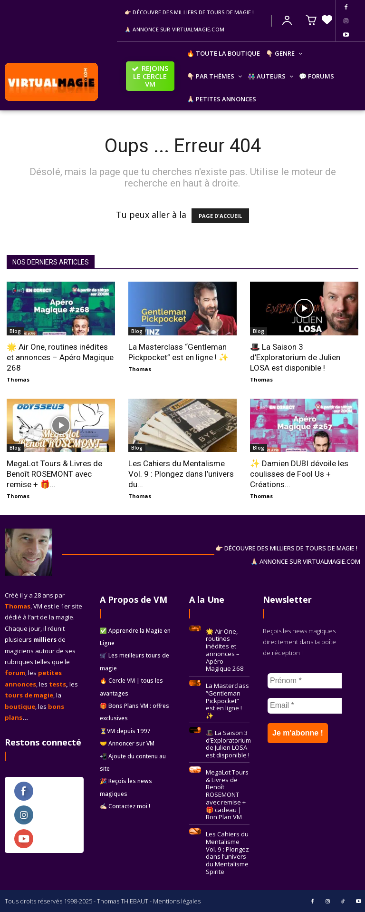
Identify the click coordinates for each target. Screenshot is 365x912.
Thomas (18, 379)
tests (57, 684)
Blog (15, 331)
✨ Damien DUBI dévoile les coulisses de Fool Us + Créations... (299, 474)
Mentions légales (177, 901)
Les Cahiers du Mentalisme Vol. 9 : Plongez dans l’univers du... (181, 474)
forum (15, 672)
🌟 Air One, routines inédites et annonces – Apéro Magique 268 (60, 357)
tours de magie (29, 695)
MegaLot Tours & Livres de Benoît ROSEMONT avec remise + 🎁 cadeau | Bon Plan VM (227, 793)
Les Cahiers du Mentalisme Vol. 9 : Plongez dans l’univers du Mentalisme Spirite (227, 851)
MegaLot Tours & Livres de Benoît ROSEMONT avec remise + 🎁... (54, 474)
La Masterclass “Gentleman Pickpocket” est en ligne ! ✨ (227, 700)
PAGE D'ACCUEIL (220, 215)
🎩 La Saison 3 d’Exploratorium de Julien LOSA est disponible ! (295, 357)
